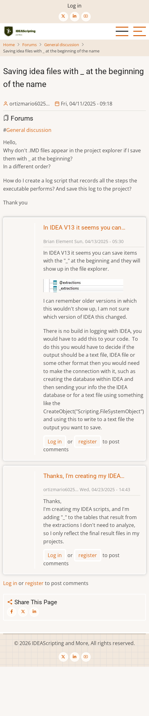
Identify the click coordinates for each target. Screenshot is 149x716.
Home (9, 44)
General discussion (61, 44)
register (87, 441)
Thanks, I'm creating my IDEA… (84, 476)
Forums (29, 44)
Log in (74, 5)
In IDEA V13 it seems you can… (84, 227)
